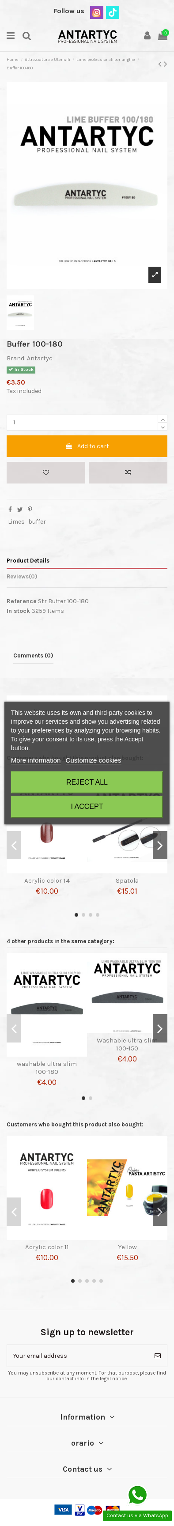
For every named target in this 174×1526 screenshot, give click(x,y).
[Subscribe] (157, 1356)
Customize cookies (93, 760)
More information (36, 760)
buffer (37, 521)
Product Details (28, 560)
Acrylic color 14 (47, 880)
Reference (22, 601)
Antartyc (40, 358)
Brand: (16, 358)
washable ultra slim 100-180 (47, 1068)
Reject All (87, 782)
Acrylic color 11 (47, 1247)
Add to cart (87, 446)
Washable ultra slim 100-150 (127, 1044)
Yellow (127, 1247)
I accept (87, 806)
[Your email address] (77, 1356)
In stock (18, 611)
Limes (16, 521)
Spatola (127, 880)
